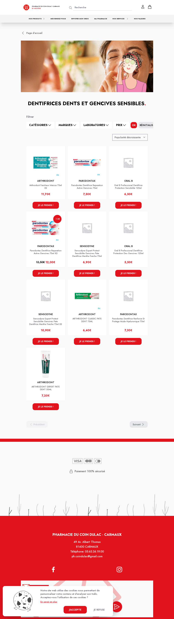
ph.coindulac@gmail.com (87, 556)
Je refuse (99, 609)
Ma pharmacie (100, 19)
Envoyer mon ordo (80, 19)
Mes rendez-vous (58, 19)
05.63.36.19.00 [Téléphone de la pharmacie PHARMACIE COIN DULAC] (94, 552)
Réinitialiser (148, 125)
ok (134, 125)
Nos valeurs (139, 19)
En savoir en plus (48, 601)
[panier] (150, 7)
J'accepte (75, 609)
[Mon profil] (143, 7)
